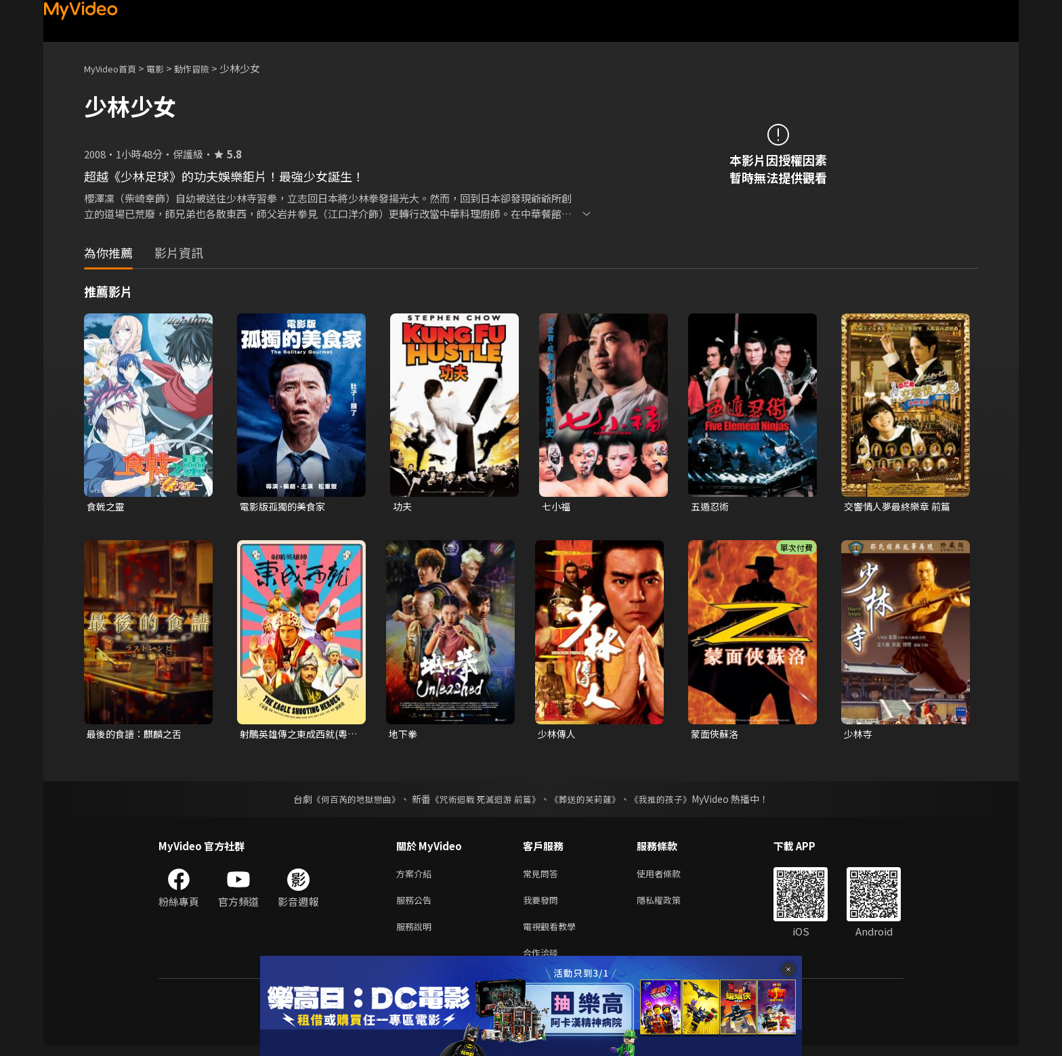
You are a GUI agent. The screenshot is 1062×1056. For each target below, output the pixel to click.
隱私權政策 (670, 905)
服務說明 (416, 934)
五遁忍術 (711, 507)
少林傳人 (558, 735)
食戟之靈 (107, 507)
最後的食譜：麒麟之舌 (137, 735)
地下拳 (404, 735)
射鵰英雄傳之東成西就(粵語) (298, 735)
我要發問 (543, 905)
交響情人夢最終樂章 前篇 (901, 507)
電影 (166, 68)
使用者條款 (670, 877)
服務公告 (416, 905)
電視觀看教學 (553, 934)
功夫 (403, 507)
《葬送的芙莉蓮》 (591, 801)
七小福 (557, 507)
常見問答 (543, 877)
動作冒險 (206, 68)
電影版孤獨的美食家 (285, 507)
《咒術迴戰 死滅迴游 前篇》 (484, 801)
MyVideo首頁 (115, 68)
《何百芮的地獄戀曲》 (347, 801)
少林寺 (859, 735)
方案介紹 (416, 877)
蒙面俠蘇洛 (716, 735)
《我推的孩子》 (671, 801)
